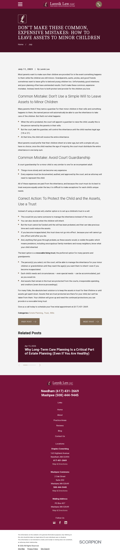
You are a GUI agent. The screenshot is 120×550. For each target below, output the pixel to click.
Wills (52, 313)
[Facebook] (60, 522)
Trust (46, 313)
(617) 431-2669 (81, 307)
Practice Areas (60, 420)
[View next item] (41, 365)
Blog (60, 431)
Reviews (60, 425)
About (60, 415)
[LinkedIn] (65, 522)
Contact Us (60, 436)
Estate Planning (36, 313)
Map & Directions (60, 464)
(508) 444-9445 (60, 395)
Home (60, 409)
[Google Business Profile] (54, 522)
